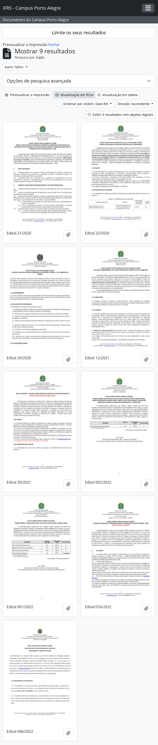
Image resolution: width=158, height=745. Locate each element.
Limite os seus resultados (79, 32)
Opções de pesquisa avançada (39, 81)
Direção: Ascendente (134, 104)
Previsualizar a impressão (27, 95)
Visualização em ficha (74, 95)
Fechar (54, 44)
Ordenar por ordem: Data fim (86, 104)
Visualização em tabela (117, 95)
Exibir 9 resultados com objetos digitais (120, 114)
